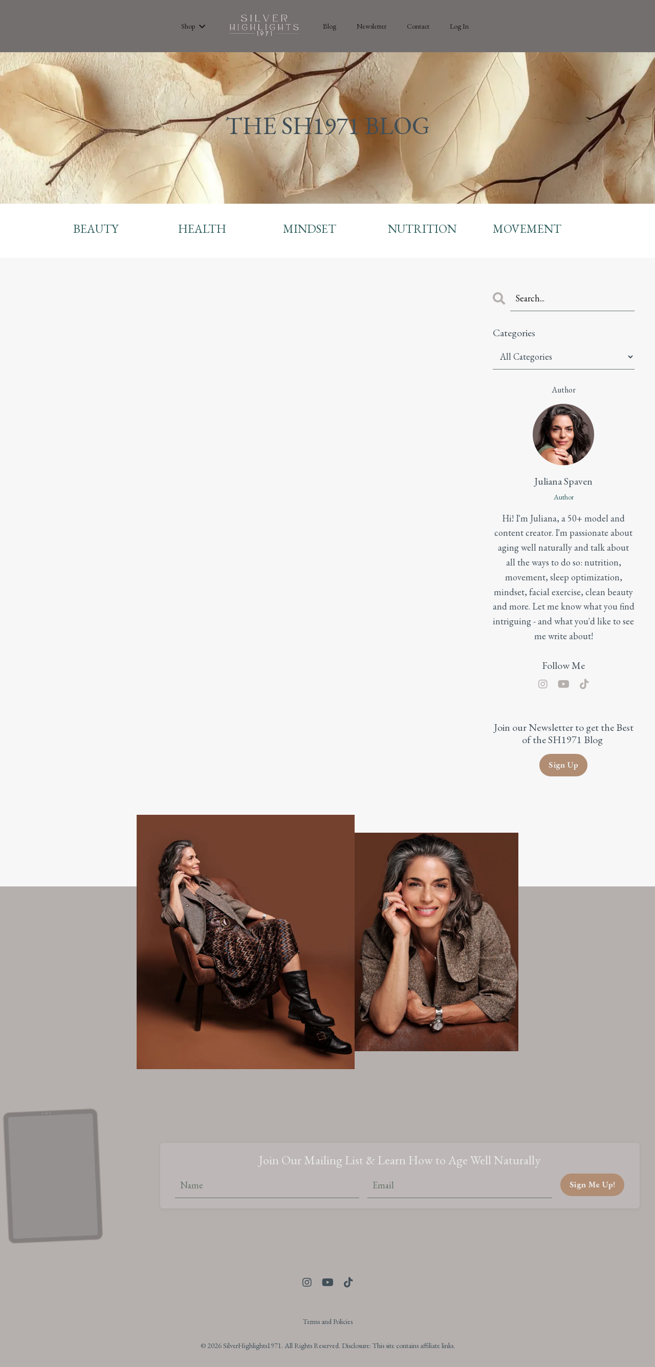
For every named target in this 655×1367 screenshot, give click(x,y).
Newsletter (371, 26)
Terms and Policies (328, 1321)
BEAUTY (96, 228)
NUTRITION (423, 228)
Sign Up (564, 765)
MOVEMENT (528, 228)
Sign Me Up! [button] (592, 1184)
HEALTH (202, 228)
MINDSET (310, 228)
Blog (329, 26)
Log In (459, 26)
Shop (193, 26)
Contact (418, 26)
